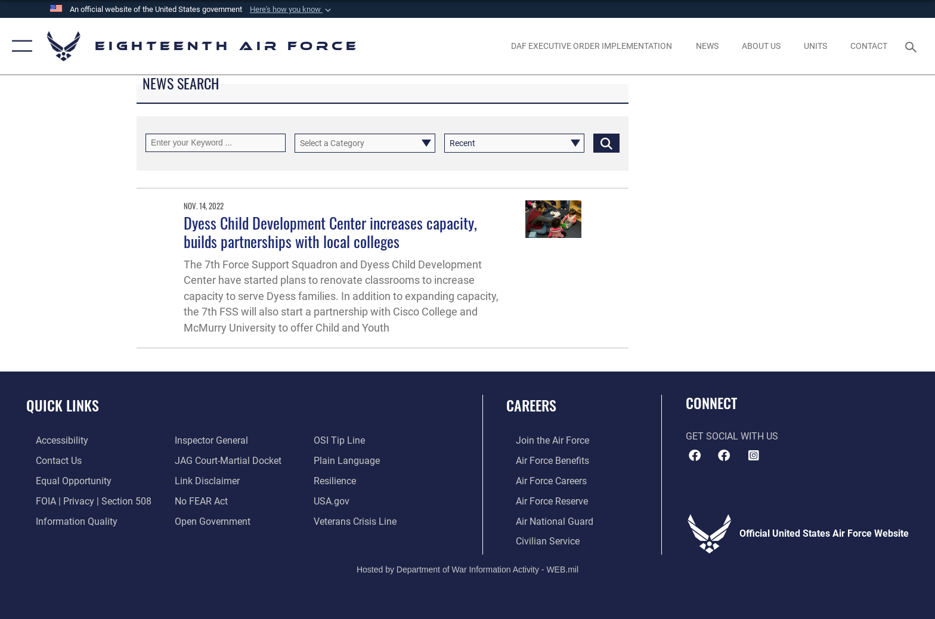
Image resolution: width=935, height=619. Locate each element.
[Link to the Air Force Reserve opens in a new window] (542, 500)
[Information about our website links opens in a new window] (204, 480)
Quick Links (62, 405)
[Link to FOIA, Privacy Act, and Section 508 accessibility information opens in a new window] (84, 500)
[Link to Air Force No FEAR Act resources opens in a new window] (198, 500)
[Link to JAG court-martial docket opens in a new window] (225, 460)
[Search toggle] (912, 46)
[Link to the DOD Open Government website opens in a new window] (209, 520)
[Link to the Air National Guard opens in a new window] (545, 520)
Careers (531, 405)
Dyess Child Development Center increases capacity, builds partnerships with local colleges (330, 232)
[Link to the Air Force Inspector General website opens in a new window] (208, 440)
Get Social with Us (732, 436)
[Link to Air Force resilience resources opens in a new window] (338, 480)
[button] (291, 10)
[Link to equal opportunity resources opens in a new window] (64, 480)
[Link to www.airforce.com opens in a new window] (543, 440)
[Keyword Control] (215, 143)
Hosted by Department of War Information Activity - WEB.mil (467, 568)
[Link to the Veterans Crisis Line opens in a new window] (358, 520)
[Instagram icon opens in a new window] (754, 456)
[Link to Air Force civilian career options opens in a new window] (538, 540)
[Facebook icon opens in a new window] (724, 456)
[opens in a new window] (592, 46)
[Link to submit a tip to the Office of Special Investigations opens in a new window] (342, 440)
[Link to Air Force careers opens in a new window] (541, 480)
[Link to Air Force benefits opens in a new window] (543, 460)
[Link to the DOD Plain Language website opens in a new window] (350, 460)
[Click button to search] (606, 143)
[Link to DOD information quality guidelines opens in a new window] (67, 520)
